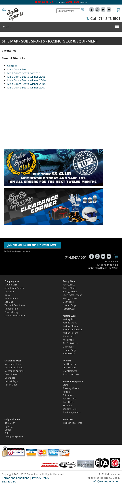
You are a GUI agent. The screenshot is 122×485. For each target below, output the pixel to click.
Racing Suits (69, 284)
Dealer (8, 294)
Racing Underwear (72, 294)
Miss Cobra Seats (18, 69)
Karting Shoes (70, 322)
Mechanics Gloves (14, 367)
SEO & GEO (9, 481)
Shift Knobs (68, 395)
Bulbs (7, 433)
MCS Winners (11, 298)
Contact (12, 65)
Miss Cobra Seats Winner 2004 (26, 80)
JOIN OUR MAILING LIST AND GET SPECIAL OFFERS (32, 245)
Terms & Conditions (15, 305)
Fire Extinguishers (72, 412)
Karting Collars (70, 332)
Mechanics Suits (12, 364)
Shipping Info (11, 308)
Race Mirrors (69, 398)
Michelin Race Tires (72, 422)
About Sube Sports (14, 288)
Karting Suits (69, 319)
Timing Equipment (14, 436)
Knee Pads (68, 339)
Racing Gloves (70, 291)
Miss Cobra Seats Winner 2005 (26, 84)
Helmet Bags (69, 305)
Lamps (8, 429)
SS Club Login (11, 284)
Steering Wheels (71, 388)
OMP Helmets (70, 370)
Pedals (66, 391)
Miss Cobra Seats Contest (23, 73)
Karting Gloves (70, 326)
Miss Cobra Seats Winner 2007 (26, 87)
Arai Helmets (69, 367)
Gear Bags (68, 301)
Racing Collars (70, 298)
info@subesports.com (106, 481)
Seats (65, 384)
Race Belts (68, 402)
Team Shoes (11, 374)
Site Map (9, 301)
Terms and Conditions (15, 478)
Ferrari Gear (69, 308)
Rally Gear (10, 422)
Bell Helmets (69, 364)
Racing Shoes (69, 288)
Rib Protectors (70, 343)
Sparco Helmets (71, 374)
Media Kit (9, 291)
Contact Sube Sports (15, 315)
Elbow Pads (69, 336)
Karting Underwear (72, 329)
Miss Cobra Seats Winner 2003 (26, 76)
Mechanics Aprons (14, 370)
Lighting (8, 426)
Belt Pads (67, 405)
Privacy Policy (11, 312)
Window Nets (69, 408)
